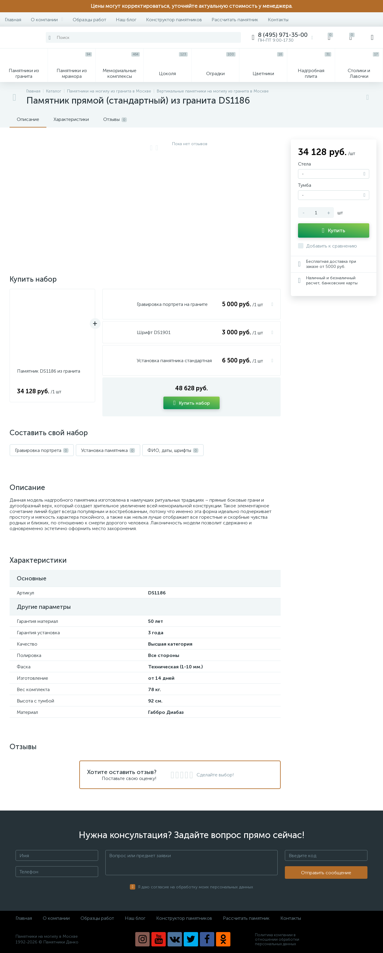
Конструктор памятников (174, 19)
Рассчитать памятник (235, 19)
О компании (47, 19)
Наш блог (126, 19)
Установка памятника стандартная (174, 360)
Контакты (278, 19)
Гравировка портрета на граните (172, 304)
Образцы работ (89, 19)
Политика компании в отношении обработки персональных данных (277, 939)
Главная (13, 19)
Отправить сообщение (326, 872)
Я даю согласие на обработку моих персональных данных (195, 887)
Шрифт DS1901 (154, 332)
